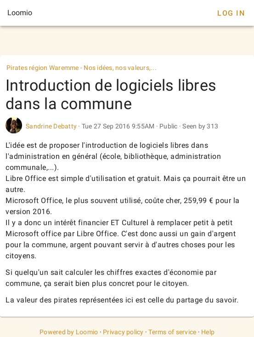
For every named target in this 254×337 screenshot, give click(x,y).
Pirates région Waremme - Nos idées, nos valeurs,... (81, 67)
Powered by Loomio (69, 332)
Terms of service (172, 332)
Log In (231, 13)
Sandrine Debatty (51, 126)
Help (207, 332)
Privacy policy (123, 332)
